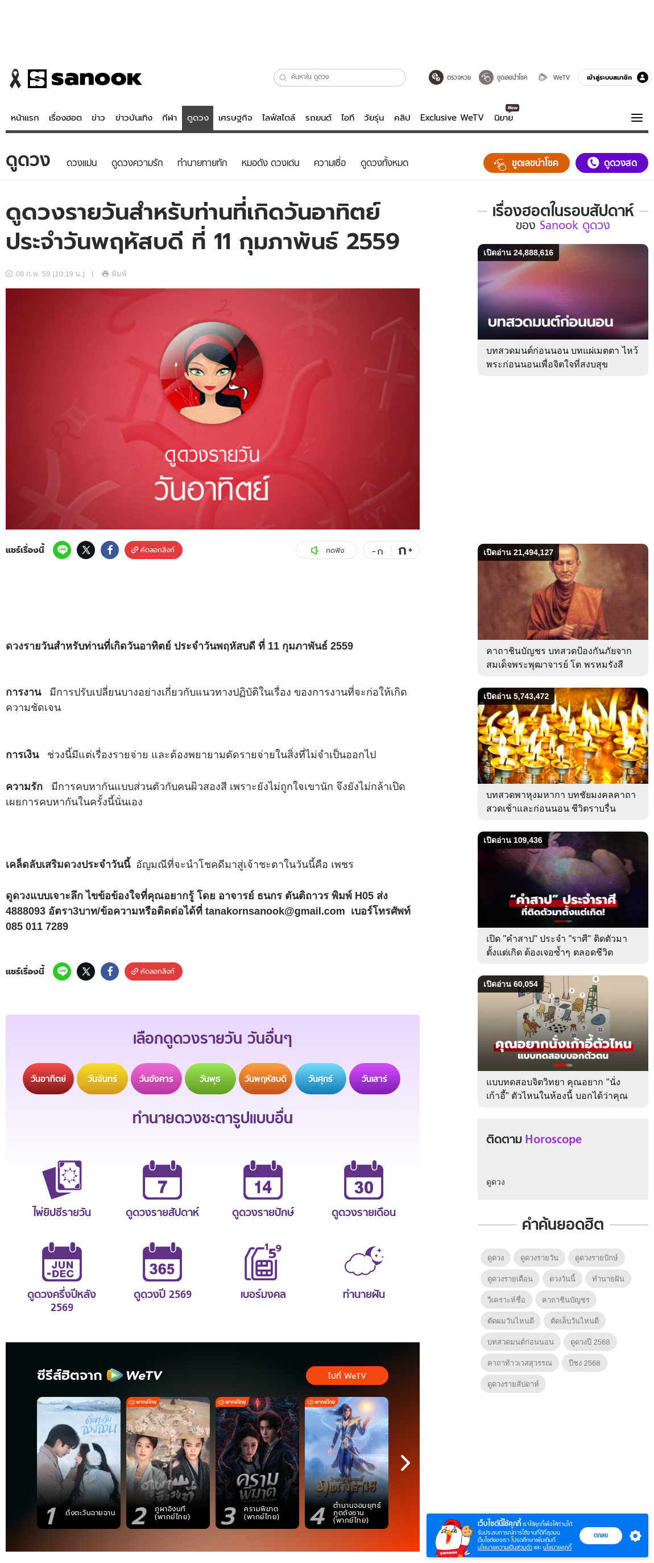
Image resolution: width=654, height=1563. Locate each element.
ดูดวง (198, 117)
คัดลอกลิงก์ (153, 550)
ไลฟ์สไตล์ (278, 117)
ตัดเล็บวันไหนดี (574, 1321)
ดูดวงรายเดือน (510, 1279)
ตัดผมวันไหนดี (510, 1321)
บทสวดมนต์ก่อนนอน (520, 1342)
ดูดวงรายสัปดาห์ (513, 1384)
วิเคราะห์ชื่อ (506, 1300)
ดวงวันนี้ (562, 1279)
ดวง (14, 646)
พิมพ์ (114, 274)
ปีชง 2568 (585, 1363)
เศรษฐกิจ (235, 117)
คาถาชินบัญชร (566, 1300)
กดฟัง (326, 550)
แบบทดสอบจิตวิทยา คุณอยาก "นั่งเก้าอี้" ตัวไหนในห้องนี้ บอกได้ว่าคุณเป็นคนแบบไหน (557, 1095)
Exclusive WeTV (452, 117)
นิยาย (503, 117)
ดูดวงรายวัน (539, 1258)
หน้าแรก (25, 117)
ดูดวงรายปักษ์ (596, 1258)
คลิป (402, 117)
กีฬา (169, 117)
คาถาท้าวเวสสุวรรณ (519, 1363)
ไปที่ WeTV (347, 1376)
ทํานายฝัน (608, 1279)
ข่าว (98, 117)
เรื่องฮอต (65, 117)
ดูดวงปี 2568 (590, 1342)
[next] (405, 1462)
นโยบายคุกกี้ (557, 1547)
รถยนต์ (318, 117)
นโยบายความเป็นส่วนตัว (505, 1547)
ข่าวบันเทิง (133, 117)
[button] (283, 77)
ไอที (347, 117)
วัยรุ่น (374, 117)
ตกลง (601, 1535)
